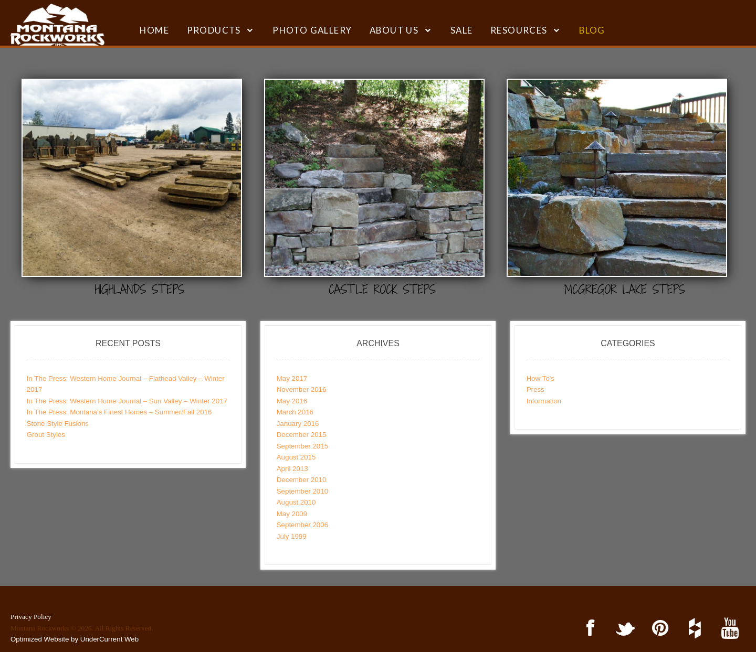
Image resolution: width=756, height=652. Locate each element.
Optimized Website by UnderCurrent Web (74, 639)
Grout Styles (46, 435)
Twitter (623, 629)
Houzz (693, 629)
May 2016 (292, 401)
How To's (540, 378)
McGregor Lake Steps (624, 289)
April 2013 (292, 469)
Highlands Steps (140, 289)
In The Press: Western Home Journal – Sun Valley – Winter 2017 (127, 401)
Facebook (588, 629)
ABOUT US (394, 30)
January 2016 (298, 423)
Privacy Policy (30, 617)
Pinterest (658, 629)
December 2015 (302, 435)
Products (214, 30)
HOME (154, 30)
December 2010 (302, 480)
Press (535, 389)
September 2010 (302, 491)
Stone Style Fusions (58, 423)
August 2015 (296, 457)
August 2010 (296, 502)
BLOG (592, 30)
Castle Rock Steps (382, 289)
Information (544, 401)
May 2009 (292, 514)
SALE (461, 30)
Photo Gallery (312, 30)
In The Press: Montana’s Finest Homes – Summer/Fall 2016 (119, 412)
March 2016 (295, 412)
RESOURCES (519, 30)
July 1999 (292, 536)
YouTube (728, 629)
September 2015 (302, 446)
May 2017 (292, 378)
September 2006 (302, 525)
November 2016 (302, 389)
